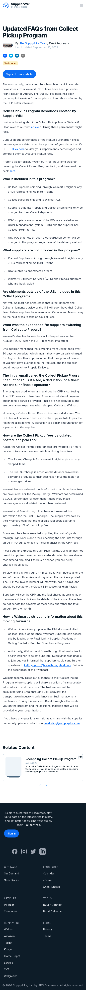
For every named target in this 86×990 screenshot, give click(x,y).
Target (8, 942)
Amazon (9, 936)
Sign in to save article (19, 74)
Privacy (48, 929)
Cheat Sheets (51, 886)
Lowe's (8, 962)
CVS (6, 969)
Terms (47, 936)
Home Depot (12, 956)
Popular (9, 904)
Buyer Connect (52, 904)
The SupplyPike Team (33, 43)
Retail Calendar (52, 911)
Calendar (48, 873)
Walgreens (10, 976)
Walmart (9, 929)
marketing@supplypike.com (62, 723)
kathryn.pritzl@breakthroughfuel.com (47, 665)
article (35, 127)
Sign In (11, 833)
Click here (18, 149)
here (12, 171)
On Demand (11, 873)
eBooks (48, 880)
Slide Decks (11, 880)
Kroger (8, 949)
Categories (10, 911)
